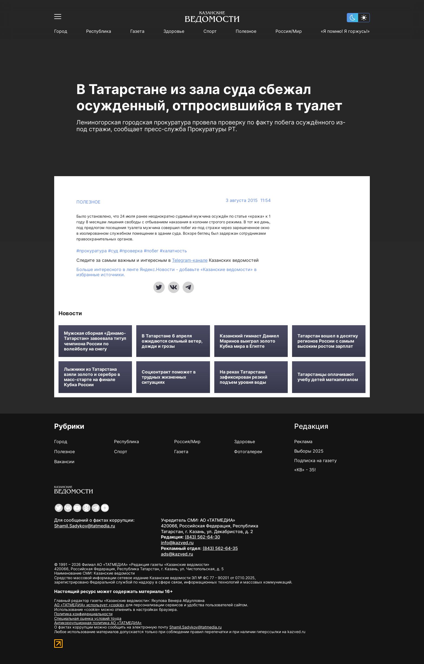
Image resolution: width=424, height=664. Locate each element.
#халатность (173, 250)
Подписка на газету (315, 460)
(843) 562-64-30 (202, 537)
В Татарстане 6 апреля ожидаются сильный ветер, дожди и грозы (172, 341)
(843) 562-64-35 (220, 548)
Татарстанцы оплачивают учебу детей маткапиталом (327, 377)
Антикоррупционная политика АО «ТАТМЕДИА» (98, 622)
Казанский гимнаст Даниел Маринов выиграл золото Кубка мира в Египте (249, 341)
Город (60, 31)
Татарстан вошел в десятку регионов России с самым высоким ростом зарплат (327, 341)
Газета (137, 31)
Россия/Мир (289, 31)
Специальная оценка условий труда (87, 618)
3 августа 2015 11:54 (248, 200)
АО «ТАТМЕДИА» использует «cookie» (89, 604)
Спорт (210, 31)
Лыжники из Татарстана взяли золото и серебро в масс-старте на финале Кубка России (92, 377)
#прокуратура (92, 250)
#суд (113, 250)
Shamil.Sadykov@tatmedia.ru (84, 525)
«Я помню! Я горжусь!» (345, 31)
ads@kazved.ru (177, 554)
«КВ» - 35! (305, 469)
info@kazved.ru (177, 542)
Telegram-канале (190, 260)
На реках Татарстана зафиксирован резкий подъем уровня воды (243, 377)
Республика (98, 31)
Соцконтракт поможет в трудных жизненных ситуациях (169, 377)
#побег (152, 250)
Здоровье (173, 31)
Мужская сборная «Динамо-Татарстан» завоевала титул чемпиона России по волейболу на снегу (95, 341)
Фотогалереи (248, 451)
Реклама (303, 441)
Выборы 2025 (308, 451)
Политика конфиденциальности (83, 613)
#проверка (131, 250)
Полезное (246, 31)
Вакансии (64, 461)
